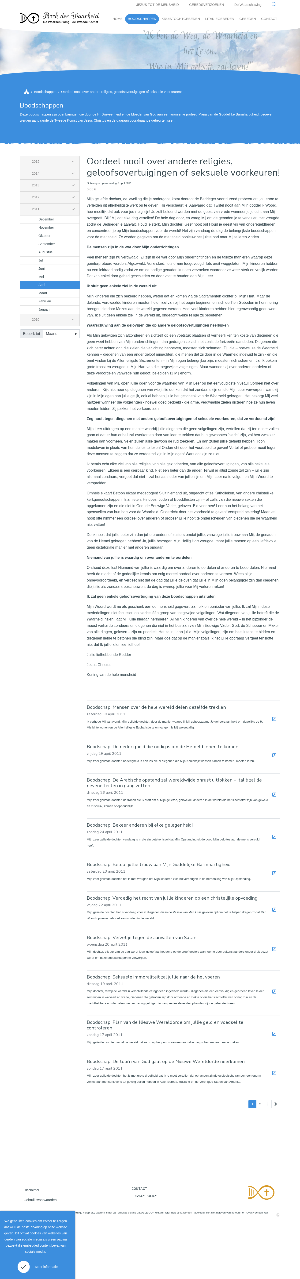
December (46, 272)
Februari (44, 354)
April (41, 338)
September (46, 297)
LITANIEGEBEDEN (219, 19)
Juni (41, 322)
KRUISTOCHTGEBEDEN (180, 19)
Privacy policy (144, 1249)
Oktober (44, 289)
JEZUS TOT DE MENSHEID (157, 5)
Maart (42, 346)
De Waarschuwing (248, 5)
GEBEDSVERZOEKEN (206, 5)
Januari (43, 362)
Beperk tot (31, 387)
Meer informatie (46, 1267)
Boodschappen (45, 145)
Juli (41, 313)
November (46, 280)
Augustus (45, 305)
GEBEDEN (248, 19)
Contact (139, 1242)
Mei (41, 330)
